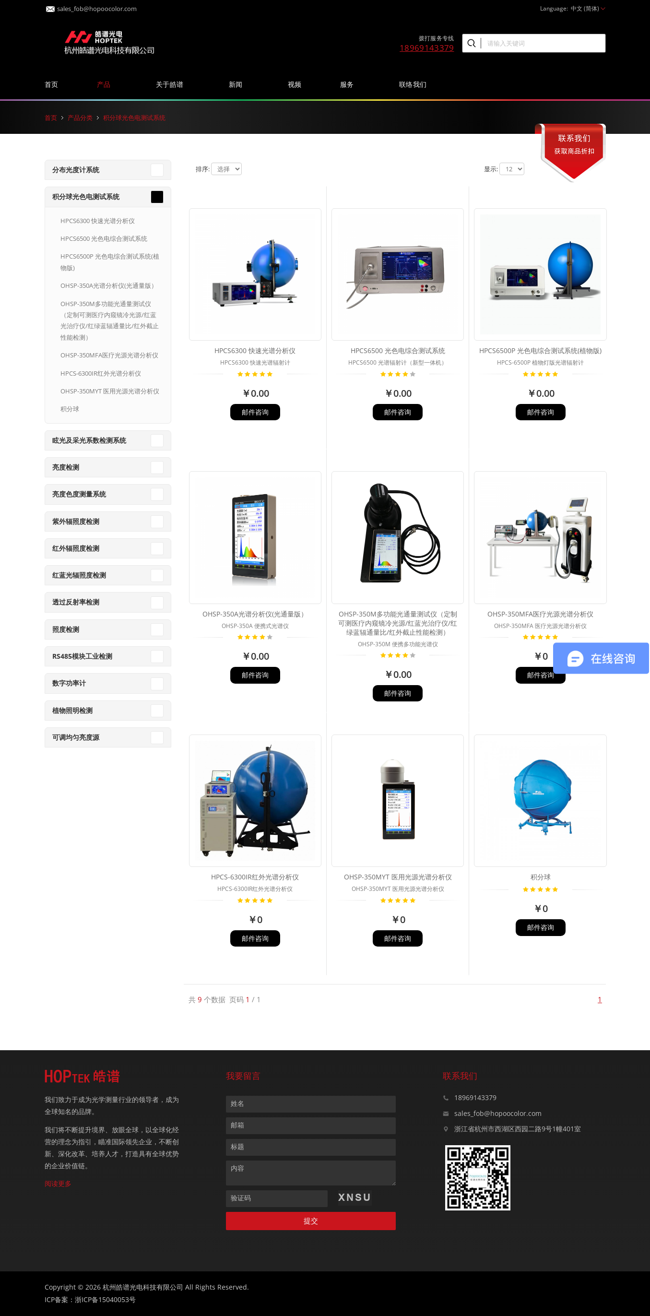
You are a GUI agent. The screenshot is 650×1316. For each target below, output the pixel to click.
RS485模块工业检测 (82, 656)
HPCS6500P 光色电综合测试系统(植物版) (109, 262)
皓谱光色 (109, 41)
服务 (350, 84)
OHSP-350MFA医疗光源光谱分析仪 (109, 355)
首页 (52, 84)
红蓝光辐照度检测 (79, 575)
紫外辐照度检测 (75, 521)
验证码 (241, 1197)
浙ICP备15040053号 (105, 1299)
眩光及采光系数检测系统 (89, 440)
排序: (203, 169)
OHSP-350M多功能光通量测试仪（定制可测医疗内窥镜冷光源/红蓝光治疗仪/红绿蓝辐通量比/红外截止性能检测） (109, 320)
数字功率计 (69, 683)
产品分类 (80, 117)
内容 (237, 1168)
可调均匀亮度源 (75, 737)
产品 (107, 84)
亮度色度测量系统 (79, 493)
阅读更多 (58, 1183)
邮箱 (237, 1124)
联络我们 (416, 84)
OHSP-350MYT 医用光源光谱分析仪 (109, 391)
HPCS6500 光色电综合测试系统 (103, 238)
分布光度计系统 (75, 169)
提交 (311, 1221)
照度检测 (65, 629)
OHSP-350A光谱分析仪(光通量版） (108, 285)
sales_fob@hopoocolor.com (91, 6)
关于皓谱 (173, 84)
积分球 (69, 408)
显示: (491, 169)
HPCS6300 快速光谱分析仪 (97, 220)
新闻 (239, 84)
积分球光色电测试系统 (134, 117)
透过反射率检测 (75, 601)
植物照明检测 (72, 710)
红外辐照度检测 (75, 548)
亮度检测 (65, 467)
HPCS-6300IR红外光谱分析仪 (100, 373)
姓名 (237, 1103)
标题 (237, 1146)
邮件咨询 (255, 411)
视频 (295, 84)
